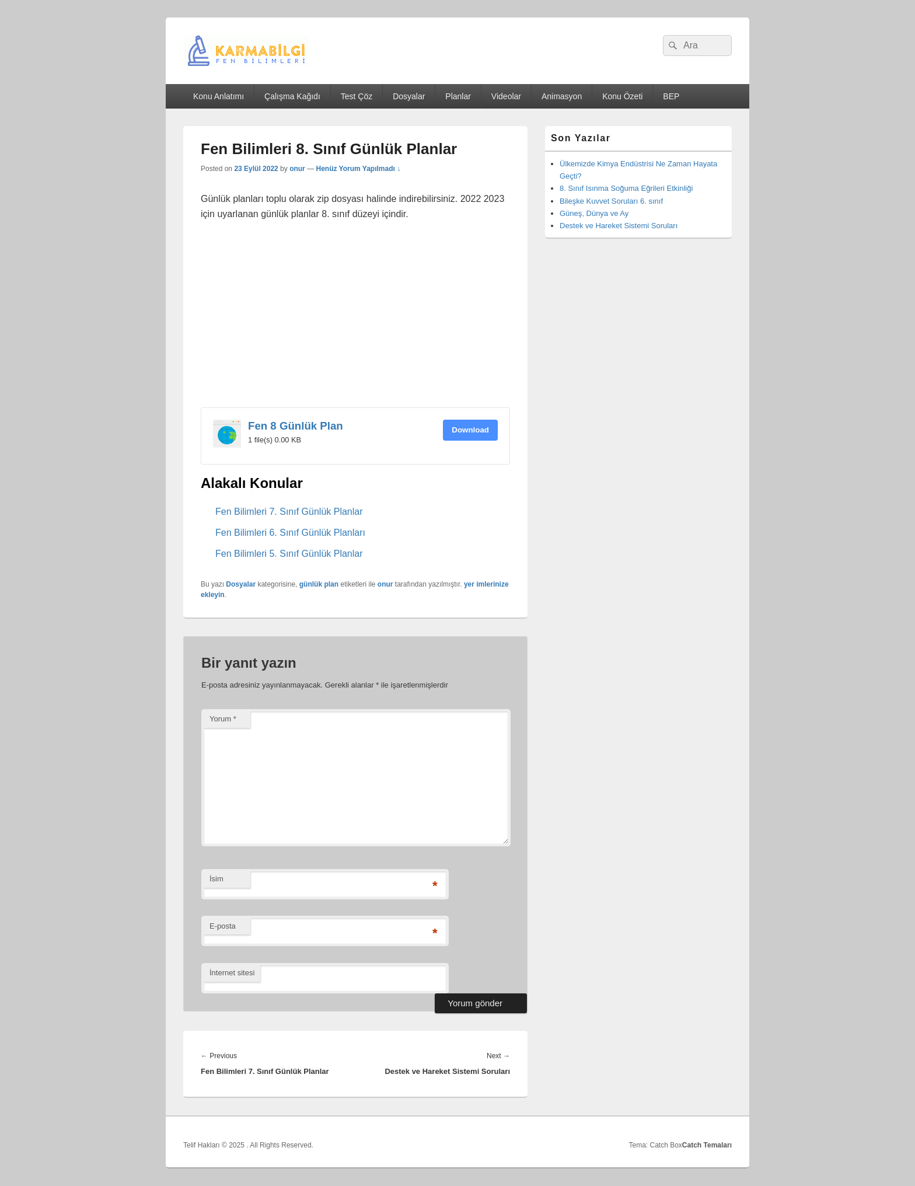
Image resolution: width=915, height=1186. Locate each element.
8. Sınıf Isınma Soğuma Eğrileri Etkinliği (626, 188)
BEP (671, 96)
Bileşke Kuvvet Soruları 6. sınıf (611, 201)
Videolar (506, 96)
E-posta (222, 926)
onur (297, 169)
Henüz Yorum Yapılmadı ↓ (358, 169)
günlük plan (318, 584)
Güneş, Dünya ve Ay (594, 213)
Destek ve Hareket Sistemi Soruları (618, 225)
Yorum (222, 718)
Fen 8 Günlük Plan (295, 426)
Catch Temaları (707, 1145)
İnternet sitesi (231, 972)
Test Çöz (356, 96)
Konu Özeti (622, 96)
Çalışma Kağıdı (292, 96)
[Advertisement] (355, 321)
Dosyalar (409, 96)
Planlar (458, 96)
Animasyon (562, 96)
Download (470, 429)
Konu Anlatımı (218, 96)
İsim (216, 878)
